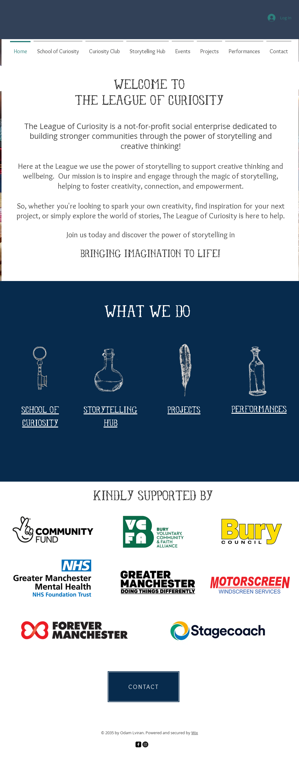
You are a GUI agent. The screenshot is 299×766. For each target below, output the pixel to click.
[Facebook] (138, 744)
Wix (194, 732)
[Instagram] (145, 744)
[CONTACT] (143, 686)
